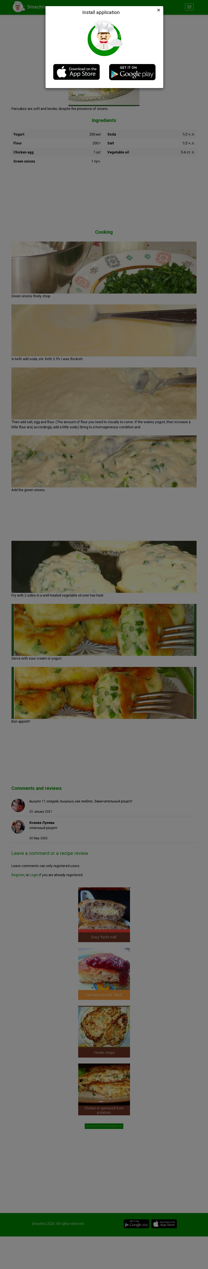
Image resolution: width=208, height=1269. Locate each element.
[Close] (158, 10)
